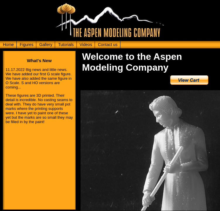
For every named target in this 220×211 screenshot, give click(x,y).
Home (8, 44)
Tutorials (66, 44)
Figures (26, 44)
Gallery (45, 44)
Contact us (107, 44)
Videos (86, 44)
